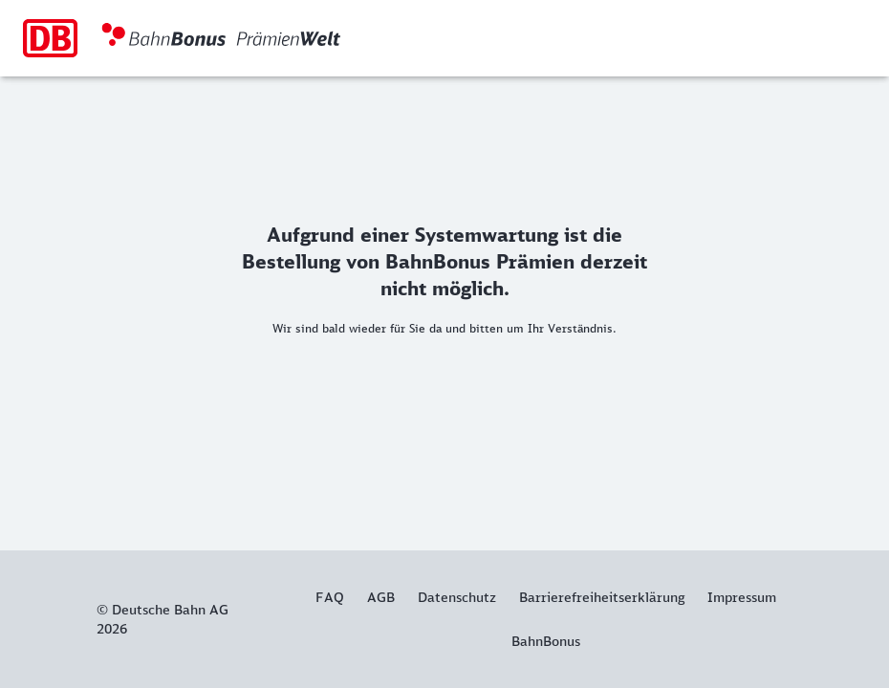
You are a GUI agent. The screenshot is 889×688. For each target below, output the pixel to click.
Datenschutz (457, 597)
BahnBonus (545, 641)
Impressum (741, 597)
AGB (381, 597)
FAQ (329, 597)
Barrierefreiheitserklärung (601, 597)
